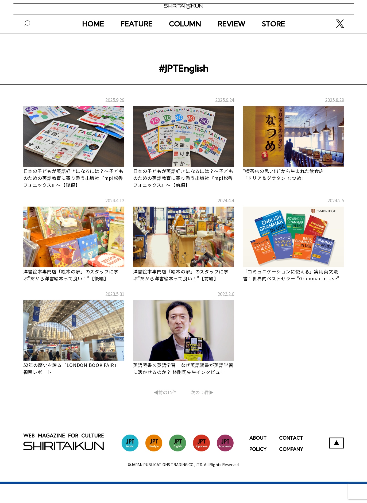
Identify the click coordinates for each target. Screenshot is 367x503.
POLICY (257, 468)
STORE (273, 42)
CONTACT (291, 457)
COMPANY (291, 468)
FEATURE (136, 42)
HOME (93, 42)
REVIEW (231, 42)
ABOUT (257, 457)
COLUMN (185, 42)
